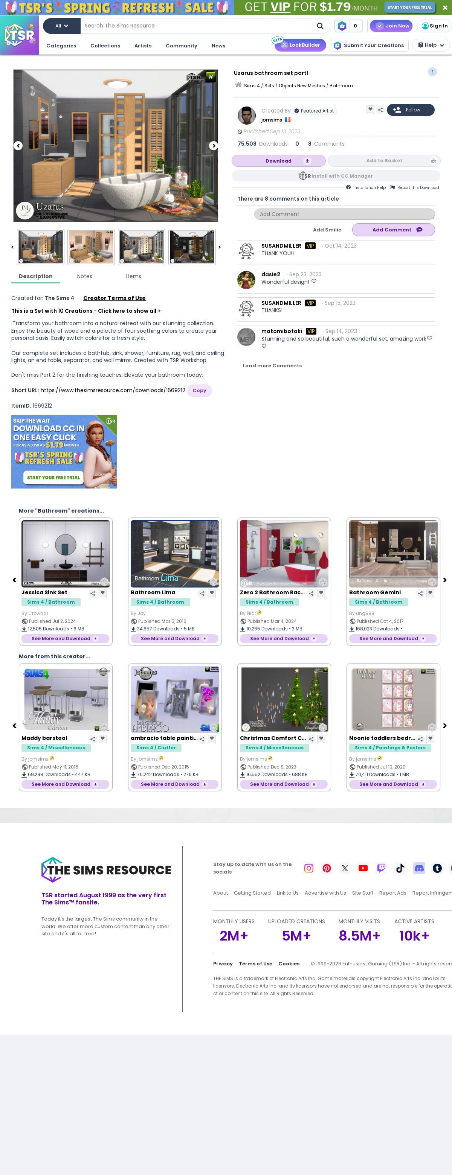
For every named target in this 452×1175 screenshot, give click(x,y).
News (218, 45)
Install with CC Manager (342, 176)
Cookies (288, 963)
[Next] (213, 145)
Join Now (397, 25)
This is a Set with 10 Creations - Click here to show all (83, 311)
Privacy (223, 963)
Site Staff (362, 892)
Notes (84, 276)
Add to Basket (384, 160)
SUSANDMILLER (281, 246)
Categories (61, 45)
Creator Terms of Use (114, 298)
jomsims (272, 119)
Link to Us (288, 892)
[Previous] (18, 145)
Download (279, 161)
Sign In (434, 25)
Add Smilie (327, 229)
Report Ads (392, 892)
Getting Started (252, 892)
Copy (199, 390)
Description (36, 276)
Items (133, 276)
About (220, 892)
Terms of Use (255, 963)
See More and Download (61, 638)
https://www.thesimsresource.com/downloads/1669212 (113, 390)
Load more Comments (272, 365)
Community (181, 45)
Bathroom (341, 85)
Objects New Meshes (302, 85)
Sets (269, 85)
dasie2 (270, 274)
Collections (105, 45)
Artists (142, 45)
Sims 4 (252, 85)
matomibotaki (281, 331)
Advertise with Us (325, 892)
